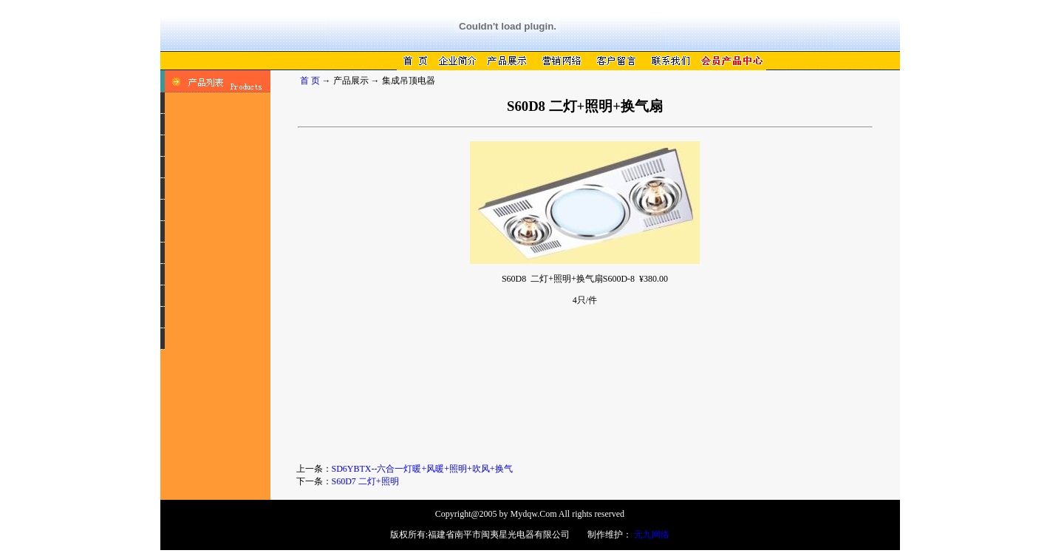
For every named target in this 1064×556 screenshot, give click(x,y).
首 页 (310, 80)
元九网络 (651, 534)
